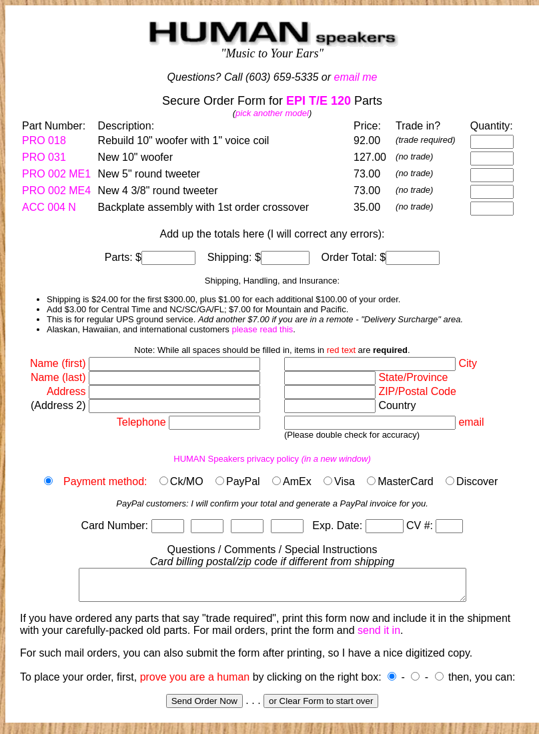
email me (356, 77)
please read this (262, 329)
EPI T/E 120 (318, 100)
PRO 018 (44, 140)
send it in (379, 636)
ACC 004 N (49, 207)
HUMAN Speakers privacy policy (272, 459)
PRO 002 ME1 (56, 173)
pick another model (272, 113)
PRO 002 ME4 (56, 190)
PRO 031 (44, 157)
